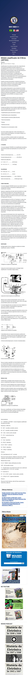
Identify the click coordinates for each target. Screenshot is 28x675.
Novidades (14, 48)
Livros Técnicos (14, 46)
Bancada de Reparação (14, 40)
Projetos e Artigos (14, 50)
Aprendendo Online (14, 36)
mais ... (14, 54)
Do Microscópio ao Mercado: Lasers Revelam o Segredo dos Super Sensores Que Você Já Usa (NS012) (14, 499)
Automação (14, 38)
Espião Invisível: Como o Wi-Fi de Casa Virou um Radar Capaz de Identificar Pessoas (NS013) (14, 494)
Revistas (14, 52)
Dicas (14, 44)
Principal (14, 34)
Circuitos (14, 42)
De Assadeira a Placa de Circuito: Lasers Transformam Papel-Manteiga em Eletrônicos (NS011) (13, 504)
